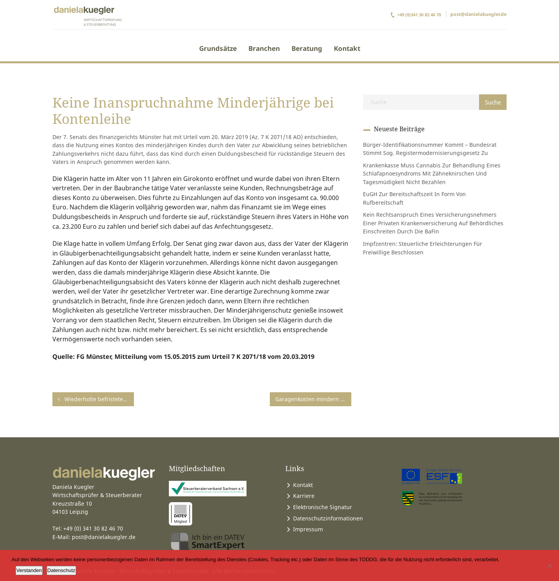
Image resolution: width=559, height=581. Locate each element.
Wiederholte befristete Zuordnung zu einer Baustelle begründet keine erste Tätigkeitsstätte (96, 399)
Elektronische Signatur (322, 507)
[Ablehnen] (549, 565)
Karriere (303, 495)
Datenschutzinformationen (328, 518)
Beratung (307, 48)
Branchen (264, 48)
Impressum (308, 529)
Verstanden (29, 570)
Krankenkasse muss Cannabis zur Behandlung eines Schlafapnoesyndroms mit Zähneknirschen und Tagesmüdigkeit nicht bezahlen (431, 174)
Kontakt (347, 48)
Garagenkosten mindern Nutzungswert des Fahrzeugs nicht (313, 399)
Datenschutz (61, 570)
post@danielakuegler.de (478, 14)
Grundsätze (218, 48)
